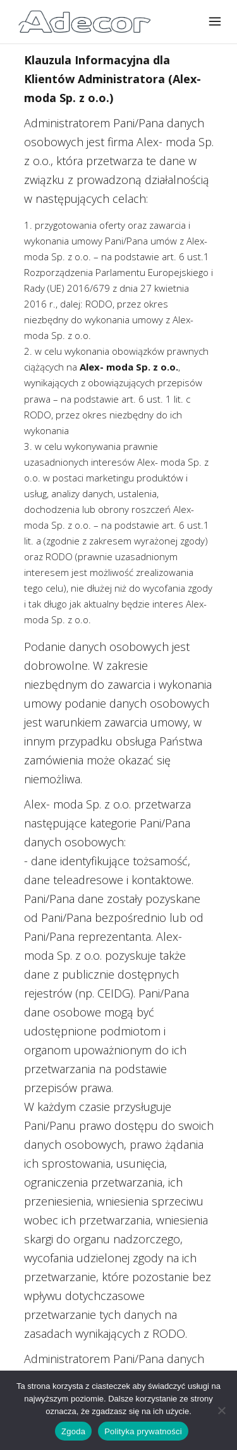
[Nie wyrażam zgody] (221, 1410)
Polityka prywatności (143, 1431)
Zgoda (73, 1431)
